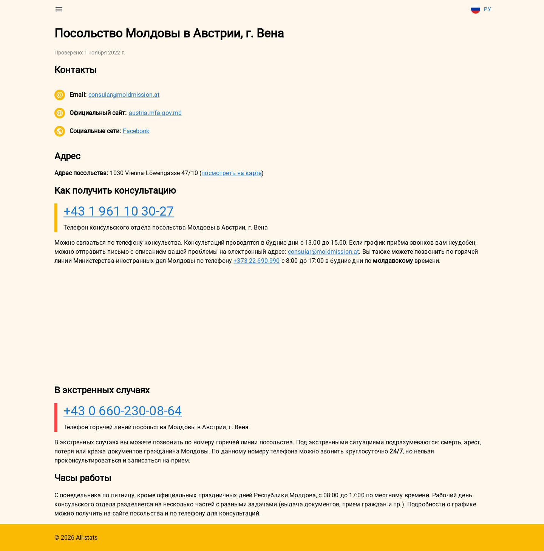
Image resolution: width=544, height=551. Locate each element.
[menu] (59, 9)
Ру (481, 9)
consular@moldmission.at (123, 94)
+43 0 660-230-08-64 (122, 410)
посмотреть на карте (231, 173)
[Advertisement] (272, 324)
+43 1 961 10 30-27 (118, 211)
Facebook (136, 131)
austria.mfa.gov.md (155, 112)
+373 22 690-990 (256, 260)
